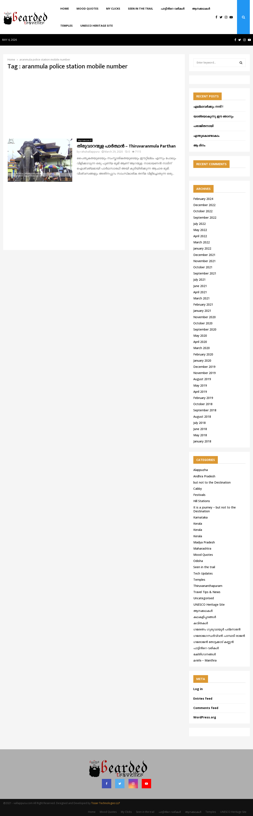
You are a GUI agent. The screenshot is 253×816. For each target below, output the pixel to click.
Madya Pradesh (204, 542)
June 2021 (200, 286)
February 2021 (203, 304)
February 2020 (203, 354)
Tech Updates (203, 573)
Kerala (197, 523)
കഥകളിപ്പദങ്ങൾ (204, 617)
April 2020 (200, 342)
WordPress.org (204, 717)
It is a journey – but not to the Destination (214, 509)
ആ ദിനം (199, 145)
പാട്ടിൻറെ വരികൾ (172, 8)
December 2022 (204, 205)
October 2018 (203, 404)
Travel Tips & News (206, 592)
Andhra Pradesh (204, 476)
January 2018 (202, 441)
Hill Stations (201, 501)
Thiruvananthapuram (207, 586)
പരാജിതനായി (203, 126)
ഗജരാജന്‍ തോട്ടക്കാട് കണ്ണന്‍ (213, 642)
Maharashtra (202, 548)
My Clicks (113, 8)
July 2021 (199, 279)
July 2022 (199, 224)
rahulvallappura (90, 151)
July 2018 (199, 423)
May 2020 (200, 336)
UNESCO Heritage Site (96, 25)
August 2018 (202, 416)
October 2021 (203, 267)
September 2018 (204, 410)
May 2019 (200, 385)
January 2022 (202, 248)
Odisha (198, 561)
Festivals (199, 495)
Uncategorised (203, 598)
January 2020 (202, 360)
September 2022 (204, 217)
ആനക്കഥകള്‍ (201, 8)
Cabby (197, 489)
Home (64, 8)
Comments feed (205, 708)
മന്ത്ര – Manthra (205, 660)
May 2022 (200, 230)
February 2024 (203, 199)
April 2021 (200, 292)
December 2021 (204, 255)
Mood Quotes (87, 8)
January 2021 (202, 311)
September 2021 (204, 273)
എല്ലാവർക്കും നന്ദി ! (208, 106)
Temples (66, 25)
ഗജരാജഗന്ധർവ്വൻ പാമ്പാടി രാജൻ (219, 636)
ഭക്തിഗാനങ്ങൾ (204, 654)
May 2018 (200, 435)
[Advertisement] (94, 104)
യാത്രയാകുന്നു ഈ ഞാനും (213, 116)
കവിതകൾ (200, 623)
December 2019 (204, 367)
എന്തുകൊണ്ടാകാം (206, 136)
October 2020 (203, 323)
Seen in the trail (140, 8)
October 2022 (203, 211)
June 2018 (200, 429)
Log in (198, 689)
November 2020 (204, 317)
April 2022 (200, 236)
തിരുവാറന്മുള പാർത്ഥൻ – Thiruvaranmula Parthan (126, 146)
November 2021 (204, 261)
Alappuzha (200, 470)
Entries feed (202, 698)
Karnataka (200, 517)
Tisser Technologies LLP (105, 803)
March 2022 (201, 242)
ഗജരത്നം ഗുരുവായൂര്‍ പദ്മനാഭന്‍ (216, 629)
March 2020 (201, 348)
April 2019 (200, 392)
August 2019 (202, 379)
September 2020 (204, 329)
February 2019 (203, 398)
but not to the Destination (212, 482)
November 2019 (204, 373)
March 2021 (201, 298)
